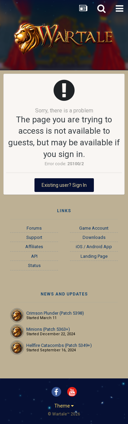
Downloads (94, 237)
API (34, 256)
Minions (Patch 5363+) (48, 329)
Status (34, 265)
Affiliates (34, 246)
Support (34, 237)
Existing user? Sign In (64, 185)
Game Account (94, 228)
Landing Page (94, 256)
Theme (64, 406)
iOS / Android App (94, 246)
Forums (34, 228)
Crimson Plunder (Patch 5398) (55, 313)
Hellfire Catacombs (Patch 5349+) (59, 345)
